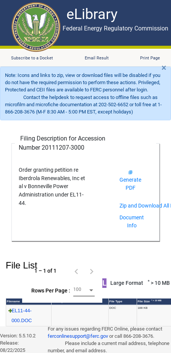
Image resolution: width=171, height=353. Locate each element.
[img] (130, 172)
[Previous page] (76, 270)
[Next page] (91, 270)
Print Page (150, 58)
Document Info (131, 221)
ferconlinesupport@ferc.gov (78, 336)
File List (21, 265)
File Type (115, 301)
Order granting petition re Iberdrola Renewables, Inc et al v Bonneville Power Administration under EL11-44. (52, 186)
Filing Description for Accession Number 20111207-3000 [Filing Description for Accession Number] (62, 143)
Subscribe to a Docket (32, 58)
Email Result (97, 58)
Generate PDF (130, 180)
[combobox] (84, 290)
